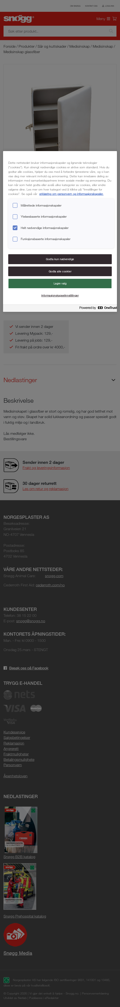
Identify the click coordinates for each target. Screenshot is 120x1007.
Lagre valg (60, 283)
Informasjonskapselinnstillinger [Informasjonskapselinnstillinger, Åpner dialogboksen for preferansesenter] (60, 295)
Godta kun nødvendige (60, 259)
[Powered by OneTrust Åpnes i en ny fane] (97, 309)
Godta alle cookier (60, 271)
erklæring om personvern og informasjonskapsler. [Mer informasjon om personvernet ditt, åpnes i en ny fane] (71, 194)
